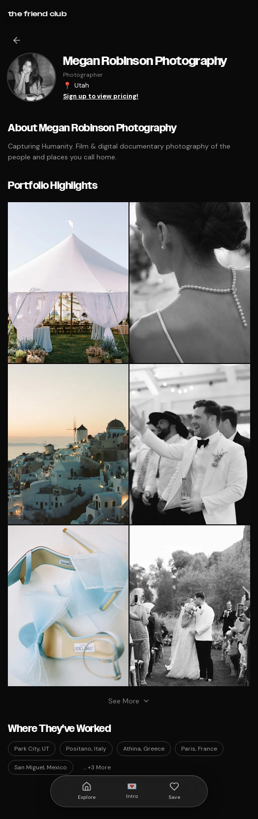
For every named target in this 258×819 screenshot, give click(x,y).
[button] (68, 282)
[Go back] (17, 40)
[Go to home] (37, 14)
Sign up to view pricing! (100, 96)
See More (129, 701)
